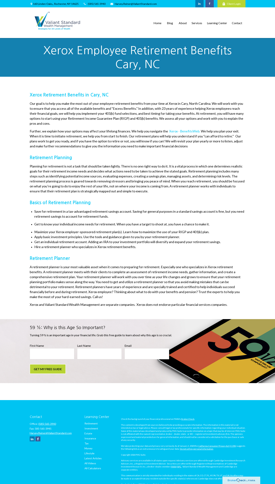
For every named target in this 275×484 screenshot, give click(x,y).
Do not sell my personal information (196, 449)
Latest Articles (93, 458)
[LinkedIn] (199, 3)
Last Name (84, 345)
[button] (157, 22)
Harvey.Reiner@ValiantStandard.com (133, 3)
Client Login (231, 3)
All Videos (90, 463)
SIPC (179, 466)
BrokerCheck (187, 419)
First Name (37, 345)
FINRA (173, 466)
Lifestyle (89, 453)
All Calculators (92, 468)
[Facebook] (209, 3)
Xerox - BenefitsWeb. (184, 131)
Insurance (90, 438)
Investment (91, 428)
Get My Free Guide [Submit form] (48, 369)
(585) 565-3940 (94, 3)
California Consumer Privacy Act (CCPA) (217, 446)
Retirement (91, 423)
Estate (88, 433)
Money (88, 448)
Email (128, 345)
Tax (86, 443)
